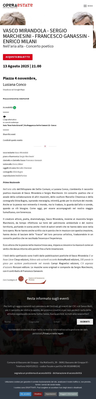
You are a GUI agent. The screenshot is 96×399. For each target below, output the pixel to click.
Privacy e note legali (53, 333)
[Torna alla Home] (18, 6)
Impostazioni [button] (50, 394)
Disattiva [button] (37, 394)
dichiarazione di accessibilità (67, 373)
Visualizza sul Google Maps (14, 89)
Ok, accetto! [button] (25, 394)
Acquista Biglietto (18, 57)
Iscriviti (85, 321)
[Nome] (14, 322)
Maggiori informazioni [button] (68, 394)
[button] (88, 6)
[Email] (63, 322)
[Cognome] (39, 322)
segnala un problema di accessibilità (32, 373)
